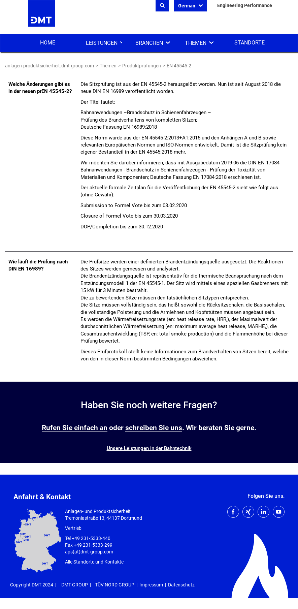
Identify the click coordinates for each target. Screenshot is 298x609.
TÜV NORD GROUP (114, 584)
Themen (195, 43)
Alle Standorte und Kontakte (94, 562)
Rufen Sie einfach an (74, 428)
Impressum (151, 584)
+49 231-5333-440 (91, 538)
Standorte (249, 42)
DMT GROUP (74, 584)
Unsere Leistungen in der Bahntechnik (149, 448)
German (187, 5)
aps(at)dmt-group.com (89, 551)
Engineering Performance (243, 5)
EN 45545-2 (179, 65)
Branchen (149, 43)
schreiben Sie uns (153, 428)
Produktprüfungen (141, 65)
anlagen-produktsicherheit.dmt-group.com (49, 65)
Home (47, 42)
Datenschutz (181, 584)
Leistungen (102, 43)
